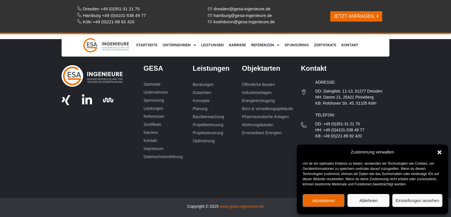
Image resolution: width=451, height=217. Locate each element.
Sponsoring (296, 45)
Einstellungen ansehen (417, 200)
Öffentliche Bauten (258, 84)
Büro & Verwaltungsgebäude (267, 108)
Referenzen (265, 45)
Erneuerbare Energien (262, 132)
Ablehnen (368, 200)
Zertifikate (325, 45)
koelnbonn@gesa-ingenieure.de (244, 21)
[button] (439, 152)
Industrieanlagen (257, 92)
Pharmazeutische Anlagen (265, 116)
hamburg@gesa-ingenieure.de (243, 15)
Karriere (237, 45)
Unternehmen (179, 45)
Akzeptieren (323, 200)
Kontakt (349, 45)
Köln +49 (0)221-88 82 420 (108, 21)
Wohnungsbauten (258, 124)
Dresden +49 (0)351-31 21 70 (111, 8)
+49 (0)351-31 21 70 (341, 124)
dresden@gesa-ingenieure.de (242, 8)
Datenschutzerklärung (163, 156)
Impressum (153, 148)
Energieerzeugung (258, 100)
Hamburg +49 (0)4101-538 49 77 (114, 15)
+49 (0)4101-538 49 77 (343, 130)
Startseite (146, 45)
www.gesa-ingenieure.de (242, 206)
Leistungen (212, 45)
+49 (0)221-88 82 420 (342, 136)
